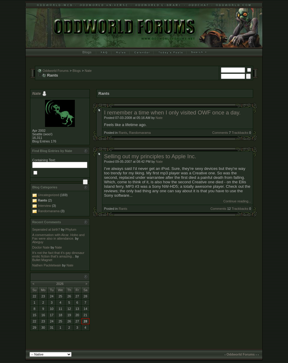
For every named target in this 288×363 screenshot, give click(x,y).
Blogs (87, 52)
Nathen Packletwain (46, 265)
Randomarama (140, 132)
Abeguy (37, 242)
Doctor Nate (41, 247)
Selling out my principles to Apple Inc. (150, 156)
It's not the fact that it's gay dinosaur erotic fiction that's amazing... (58, 254)
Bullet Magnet (42, 260)
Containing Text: (44, 160)
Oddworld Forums (56, 70)
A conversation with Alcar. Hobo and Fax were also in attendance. (58, 236)
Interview (44, 205)
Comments (220, 132)
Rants (123, 132)
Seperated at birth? (46, 229)
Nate (88, 70)
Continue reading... (237, 201)
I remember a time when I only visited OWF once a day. (172, 112)
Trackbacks (240, 132)
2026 (60, 284)
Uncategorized (48, 195)
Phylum (70, 229)
